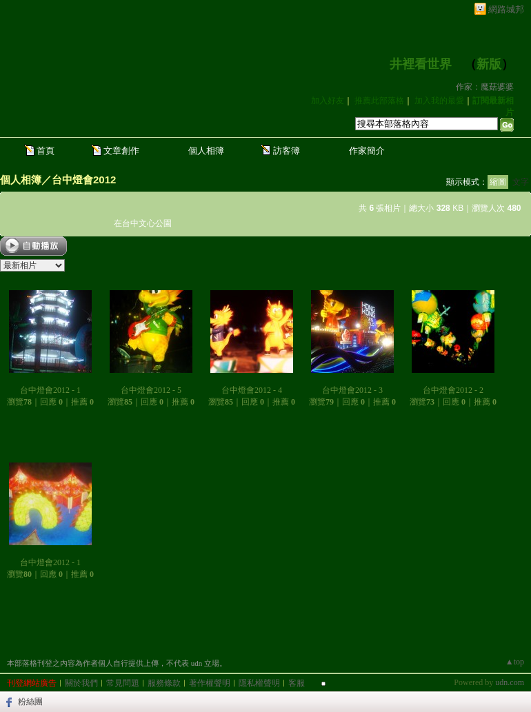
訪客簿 (286, 150)
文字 (520, 182)
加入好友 (327, 100)
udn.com (509, 682)
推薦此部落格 (379, 100)
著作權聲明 (209, 683)
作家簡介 (367, 150)
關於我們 (81, 683)
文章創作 (121, 150)
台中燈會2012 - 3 (352, 390)
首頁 (45, 150)
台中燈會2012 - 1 (50, 390)
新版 (489, 64)
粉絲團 (30, 701)
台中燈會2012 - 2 (453, 390)
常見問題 (122, 683)
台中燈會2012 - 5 (151, 390)
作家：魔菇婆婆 (485, 87)
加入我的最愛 (439, 100)
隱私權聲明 (259, 683)
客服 (296, 683)
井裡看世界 (421, 64)
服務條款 (164, 683)
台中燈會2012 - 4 (251, 390)
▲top (514, 662)
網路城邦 (506, 9)
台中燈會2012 (84, 179)
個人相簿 (206, 150)
